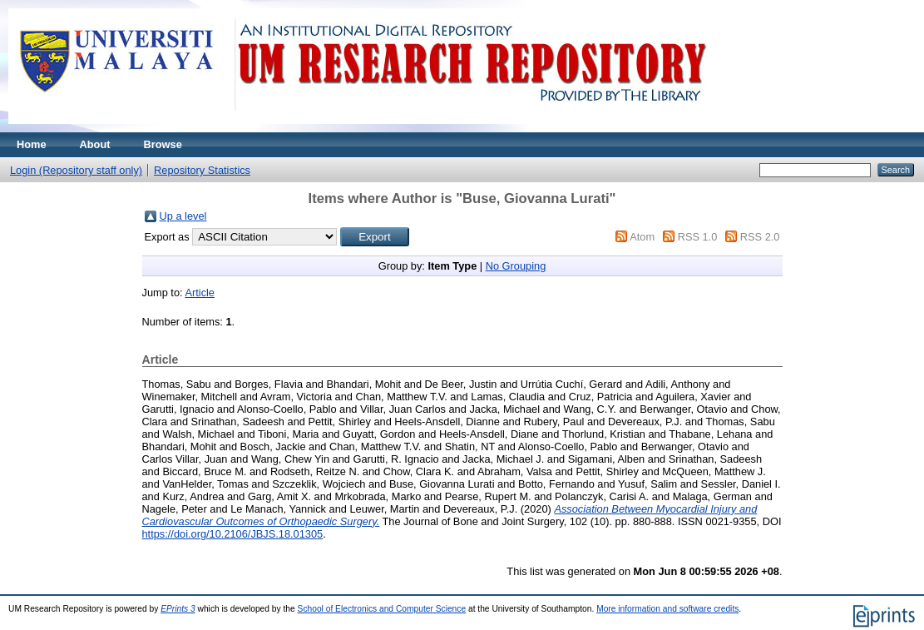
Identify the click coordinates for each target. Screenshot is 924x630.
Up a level (183, 216)
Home (32, 144)
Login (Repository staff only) (76, 170)
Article (200, 292)
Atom (642, 237)
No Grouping (516, 266)
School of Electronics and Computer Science (382, 608)
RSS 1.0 (698, 237)
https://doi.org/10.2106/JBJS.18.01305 (233, 534)
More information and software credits (667, 608)
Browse (163, 144)
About (95, 144)
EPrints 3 (178, 608)
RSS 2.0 (760, 237)
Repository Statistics (202, 170)
